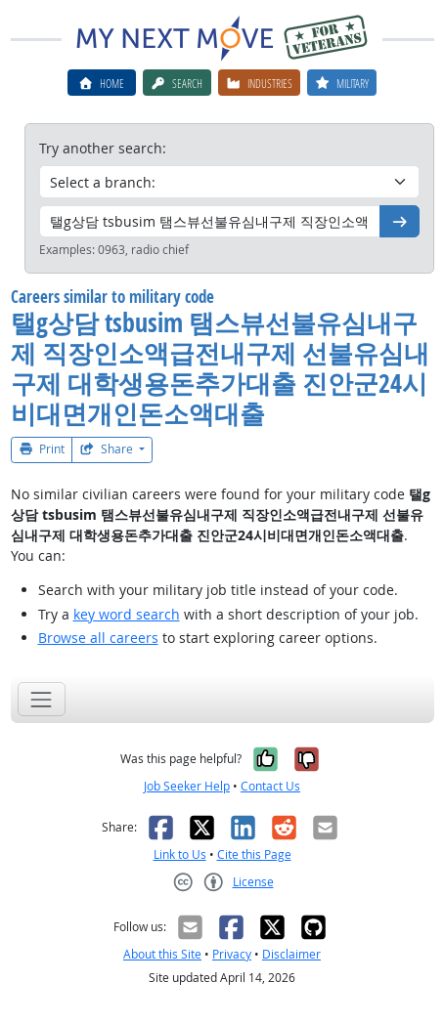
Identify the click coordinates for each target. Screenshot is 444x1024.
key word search (126, 614)
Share (107, 449)
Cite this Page (254, 854)
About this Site (162, 954)
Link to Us (180, 854)
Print (42, 449)
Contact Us (270, 786)
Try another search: (102, 148)
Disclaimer (291, 954)
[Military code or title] (210, 221)
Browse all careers (98, 637)
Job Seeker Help (187, 786)
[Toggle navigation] (42, 699)
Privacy (231, 954)
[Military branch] (229, 181)
